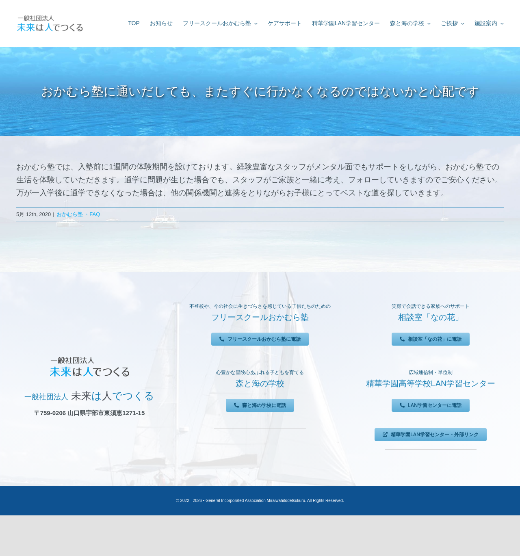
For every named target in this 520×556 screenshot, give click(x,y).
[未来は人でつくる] (49, 17)
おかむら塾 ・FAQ (78, 214)
